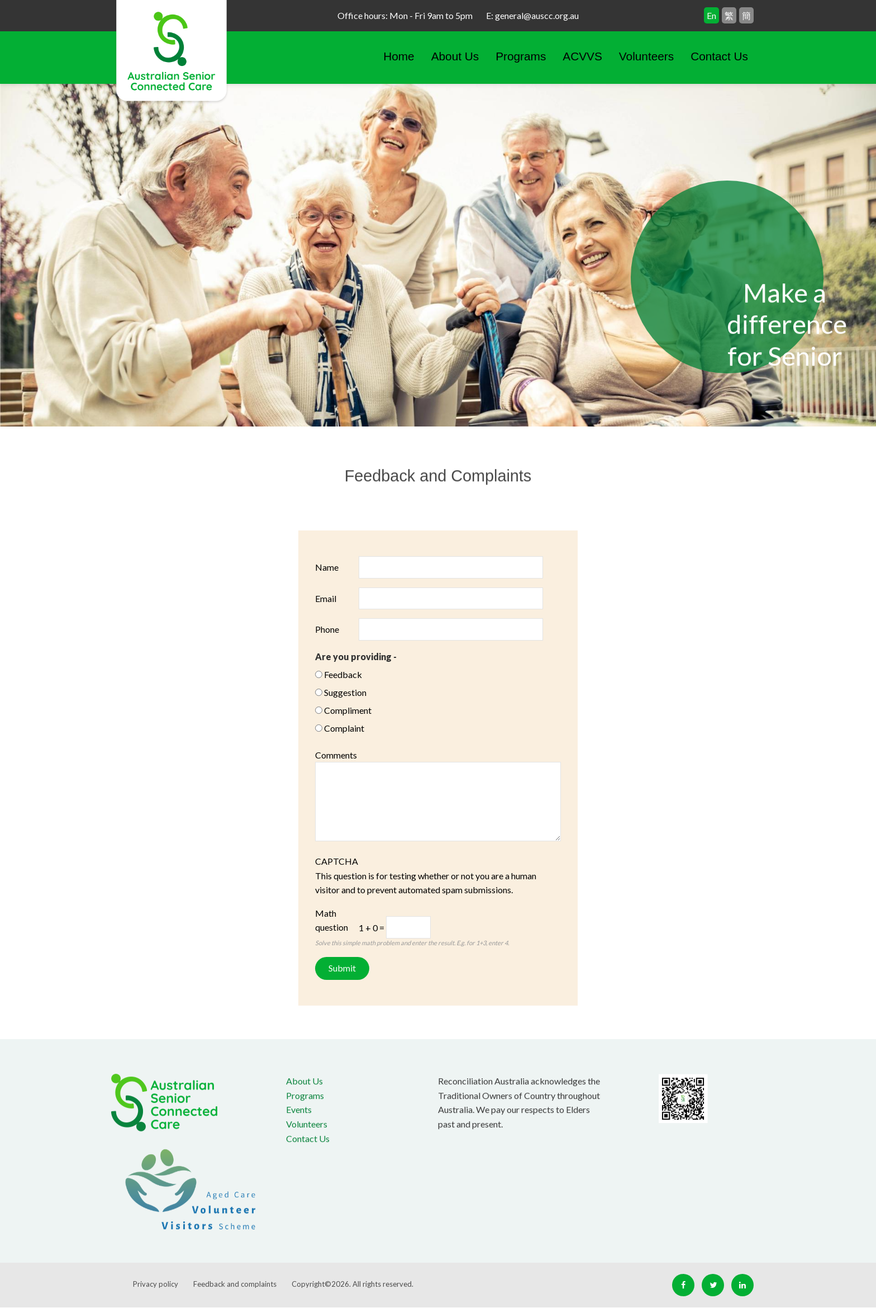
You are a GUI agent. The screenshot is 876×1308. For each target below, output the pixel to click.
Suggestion (345, 692)
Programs (521, 56)
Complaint (344, 728)
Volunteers (646, 56)
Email (325, 598)
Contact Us (719, 56)
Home (398, 56)
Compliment (348, 710)
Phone (327, 629)
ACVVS (582, 56)
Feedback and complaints (235, 1283)
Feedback (343, 674)
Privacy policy (155, 1283)
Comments (336, 755)
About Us (455, 56)
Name (327, 567)
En (711, 15)
